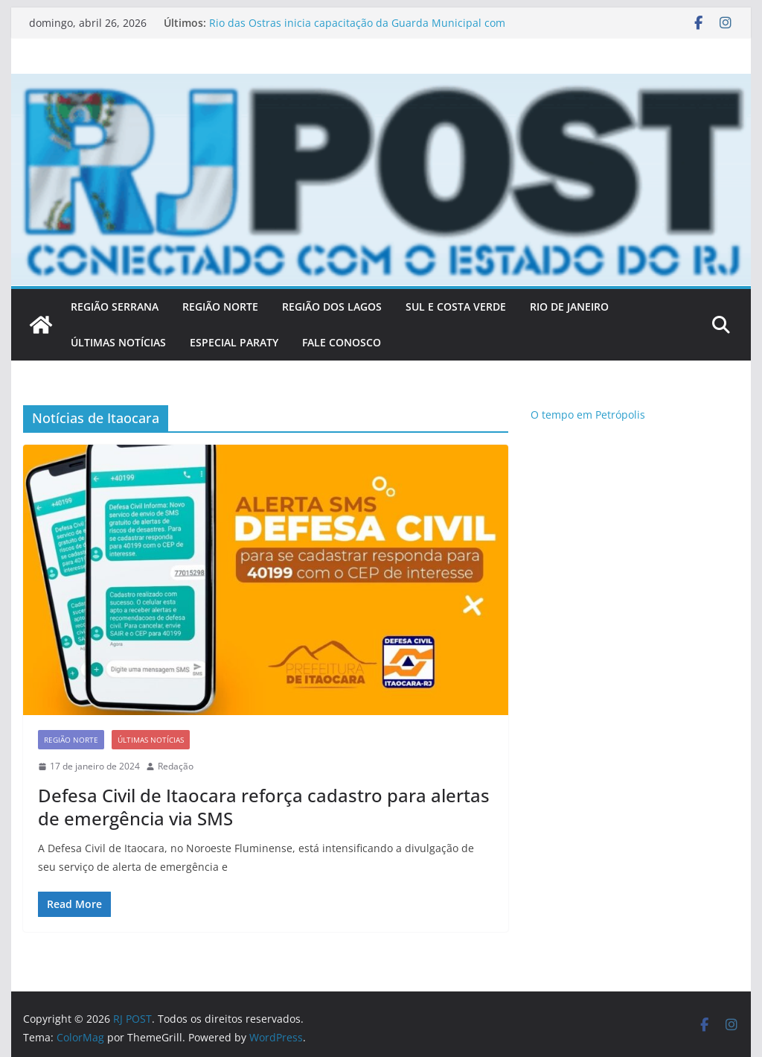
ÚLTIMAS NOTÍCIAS (118, 342)
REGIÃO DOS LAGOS (332, 306)
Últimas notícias (151, 739)
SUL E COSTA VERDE (456, 306)
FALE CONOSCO (341, 342)
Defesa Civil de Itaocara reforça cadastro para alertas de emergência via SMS (264, 807)
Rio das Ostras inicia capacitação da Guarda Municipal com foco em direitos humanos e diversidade (357, 30)
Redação (175, 766)
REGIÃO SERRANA (115, 306)
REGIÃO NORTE (220, 306)
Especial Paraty (234, 342)
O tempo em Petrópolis (588, 414)
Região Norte (71, 739)
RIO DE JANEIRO (569, 306)
